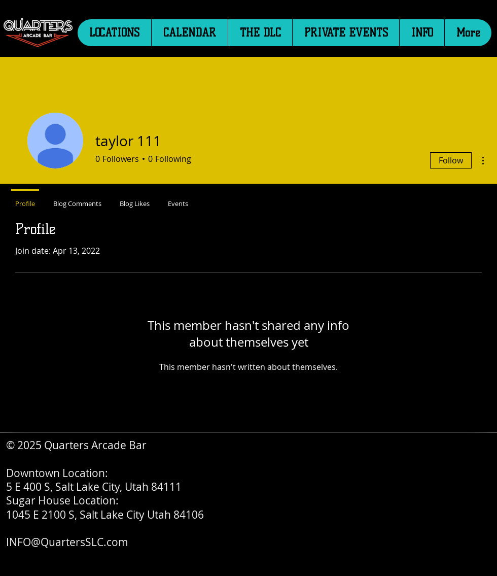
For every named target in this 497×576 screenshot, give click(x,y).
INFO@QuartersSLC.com (67, 542)
